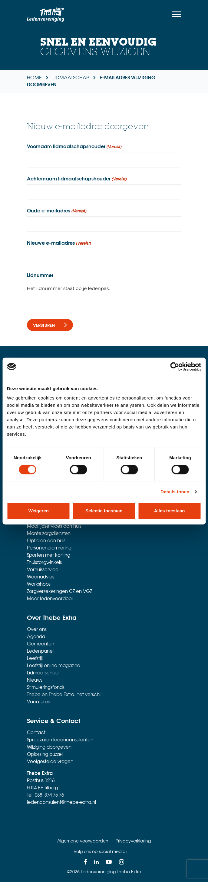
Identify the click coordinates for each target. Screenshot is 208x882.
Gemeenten (40, 643)
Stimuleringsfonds (45, 687)
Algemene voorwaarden (82, 841)
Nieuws (34, 680)
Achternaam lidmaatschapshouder (77, 178)
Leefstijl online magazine (53, 665)
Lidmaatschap (42, 672)
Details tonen (174, 491)
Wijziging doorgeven (49, 746)
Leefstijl (35, 658)
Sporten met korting (48, 555)
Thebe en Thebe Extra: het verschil (64, 694)
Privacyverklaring (133, 841)
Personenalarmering (49, 547)
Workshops (39, 584)
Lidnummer (40, 274)
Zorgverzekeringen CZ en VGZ (59, 591)
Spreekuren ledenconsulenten (60, 739)
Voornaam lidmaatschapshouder (74, 146)
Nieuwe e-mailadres (59, 242)
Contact (36, 732)
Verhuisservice (42, 569)
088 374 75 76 (49, 794)
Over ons (37, 629)
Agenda (36, 636)
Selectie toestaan (104, 510)
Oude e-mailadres (57, 210)
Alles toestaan (169, 510)
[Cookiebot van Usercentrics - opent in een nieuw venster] (174, 366)
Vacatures (38, 701)
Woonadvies (40, 576)
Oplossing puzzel (45, 754)
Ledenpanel (40, 651)
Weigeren (38, 510)
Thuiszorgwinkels (44, 562)
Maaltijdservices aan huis (54, 526)
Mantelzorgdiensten (49, 533)
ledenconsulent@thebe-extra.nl (61, 802)
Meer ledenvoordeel (50, 598)
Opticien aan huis (46, 540)
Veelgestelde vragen (50, 761)
